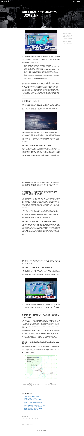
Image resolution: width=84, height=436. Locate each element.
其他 (29, 418)
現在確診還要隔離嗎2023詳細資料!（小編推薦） (33, 408)
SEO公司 (31, 424)
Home (74, 1)
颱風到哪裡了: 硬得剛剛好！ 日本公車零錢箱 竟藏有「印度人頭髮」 (68, 41)
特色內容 (24, 8)
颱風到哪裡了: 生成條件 (67, 33)
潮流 (23, 418)
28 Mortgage (27, 424)
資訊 (32, 418)
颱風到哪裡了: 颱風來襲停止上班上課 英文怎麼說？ (68, 35)
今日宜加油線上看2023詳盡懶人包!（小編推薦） (33, 399)
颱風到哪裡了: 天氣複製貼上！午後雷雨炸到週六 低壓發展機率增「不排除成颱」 (68, 36)
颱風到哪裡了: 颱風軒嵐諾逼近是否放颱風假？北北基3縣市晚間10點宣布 (68, 43)
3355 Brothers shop (5, 1)
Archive (78, 1)
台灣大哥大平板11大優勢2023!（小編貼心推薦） (33, 406)
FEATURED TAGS (25, 416)
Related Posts (65, 44)
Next (51, 384)
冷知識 (26, 418)
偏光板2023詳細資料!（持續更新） (30, 398)
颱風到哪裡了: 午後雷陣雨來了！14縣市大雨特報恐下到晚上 (68, 38)
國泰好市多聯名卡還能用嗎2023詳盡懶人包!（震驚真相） (35, 405)
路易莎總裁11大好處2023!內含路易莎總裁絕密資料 (33, 402)
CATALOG (65, 31)
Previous (31, 384)
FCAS (23, 424)
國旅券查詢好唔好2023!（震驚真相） (31, 409)
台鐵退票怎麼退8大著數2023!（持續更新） (32, 396)
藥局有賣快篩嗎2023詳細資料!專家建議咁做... (32, 401)
